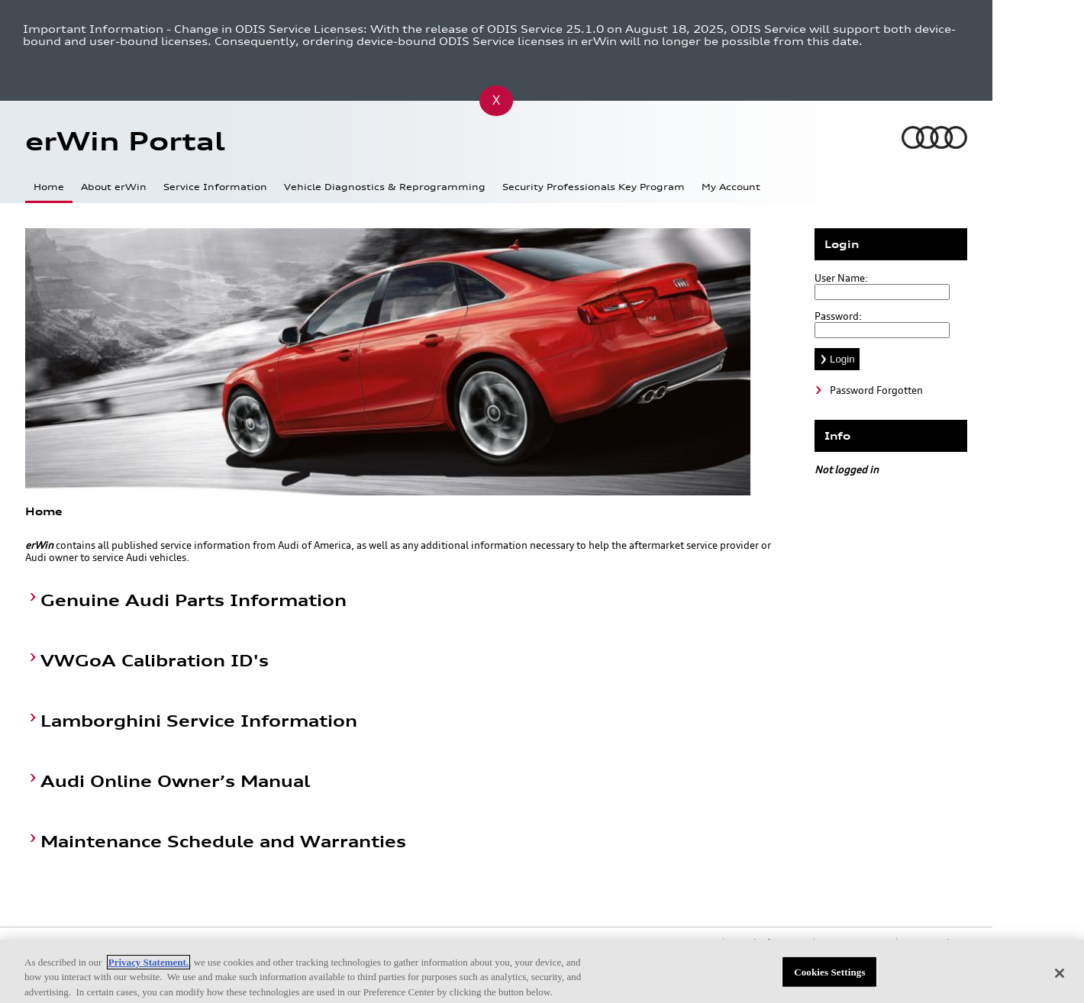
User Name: (841, 278)
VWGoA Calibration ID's (154, 660)
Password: (838, 316)
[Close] (1059, 977)
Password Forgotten (876, 390)
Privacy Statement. (148, 966)
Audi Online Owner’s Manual (175, 781)
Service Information (215, 187)
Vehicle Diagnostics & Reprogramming (385, 187)
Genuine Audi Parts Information (193, 600)
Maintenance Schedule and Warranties (223, 841)
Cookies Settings (829, 976)
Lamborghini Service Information (198, 720)
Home (49, 187)
